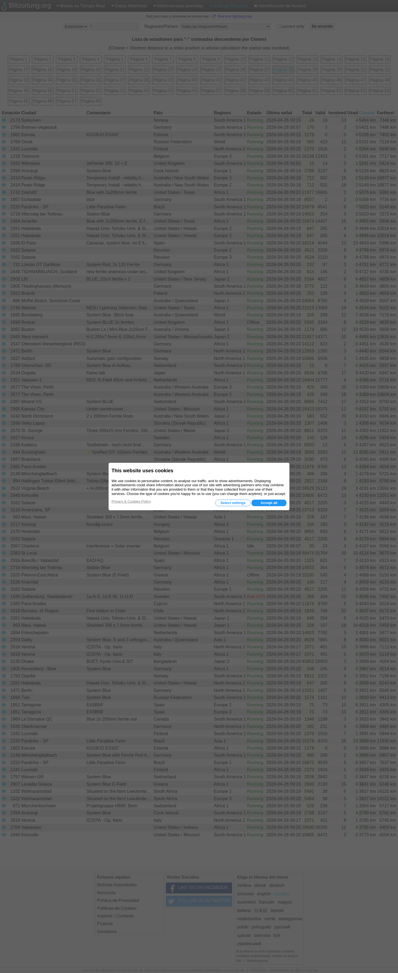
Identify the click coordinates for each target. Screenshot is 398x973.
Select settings (232, 503)
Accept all (269, 503)
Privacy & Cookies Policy (131, 501)
